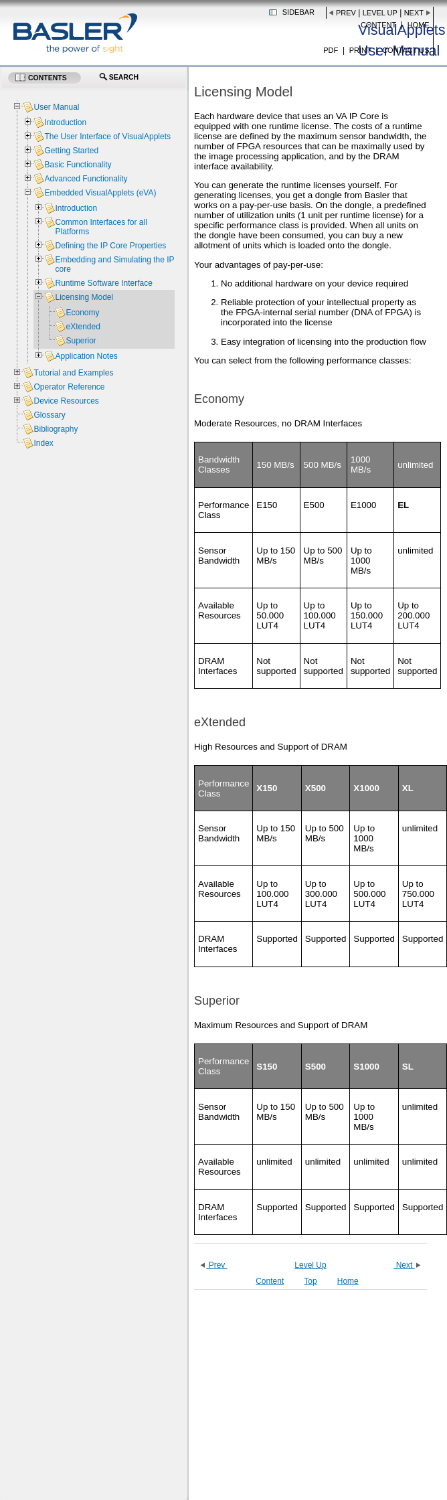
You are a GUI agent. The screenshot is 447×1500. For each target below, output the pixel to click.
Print (360, 50)
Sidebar (298, 12)
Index (43, 443)
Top (310, 1281)
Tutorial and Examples (73, 373)
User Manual (56, 107)
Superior (81, 340)
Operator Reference (68, 387)
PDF (330, 50)
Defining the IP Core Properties (110, 245)
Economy (82, 312)
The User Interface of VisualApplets (107, 136)
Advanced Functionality (85, 178)
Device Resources (65, 401)
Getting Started (71, 150)
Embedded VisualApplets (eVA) (100, 192)
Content (378, 25)
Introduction (65, 122)
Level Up (380, 13)
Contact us (406, 50)
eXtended (83, 326)
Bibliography (55, 429)
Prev (346, 13)
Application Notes (86, 356)
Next (414, 13)
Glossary (49, 415)
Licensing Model (84, 297)
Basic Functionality (77, 164)
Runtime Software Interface (103, 283)
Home (419, 25)
